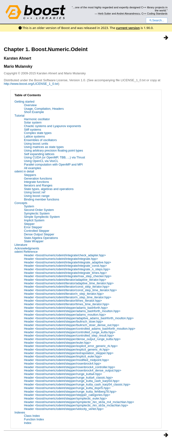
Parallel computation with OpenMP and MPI (53, 164)
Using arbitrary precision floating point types (53, 150)
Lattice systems (34, 136)
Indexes (20, 412)
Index (27, 423)
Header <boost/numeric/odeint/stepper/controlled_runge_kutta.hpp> (69, 332)
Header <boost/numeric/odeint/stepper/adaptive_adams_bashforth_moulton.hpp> (79, 318)
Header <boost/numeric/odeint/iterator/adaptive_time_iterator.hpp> (69, 283)
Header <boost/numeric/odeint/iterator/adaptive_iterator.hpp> (65, 279)
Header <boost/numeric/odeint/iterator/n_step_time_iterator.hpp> (67, 297)
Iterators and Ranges (38, 185)
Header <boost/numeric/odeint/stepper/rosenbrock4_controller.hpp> (69, 367)
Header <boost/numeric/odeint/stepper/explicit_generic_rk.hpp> (67, 349)
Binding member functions (41, 199)
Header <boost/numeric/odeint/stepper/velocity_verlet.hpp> (64, 409)
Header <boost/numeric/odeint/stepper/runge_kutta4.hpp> (63, 374)
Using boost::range (36, 196)
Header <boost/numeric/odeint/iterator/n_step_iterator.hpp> (64, 293)
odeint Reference (26, 251)
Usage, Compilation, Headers (44, 108)
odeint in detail (24, 171)
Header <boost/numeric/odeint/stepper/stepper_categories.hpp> (67, 395)
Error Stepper (33, 227)
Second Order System (39, 210)
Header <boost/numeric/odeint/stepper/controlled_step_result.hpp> (69, 335)
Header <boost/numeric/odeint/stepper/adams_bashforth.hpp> (66, 307)
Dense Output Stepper (39, 234)
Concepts (21, 203)
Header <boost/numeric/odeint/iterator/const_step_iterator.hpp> (66, 286)
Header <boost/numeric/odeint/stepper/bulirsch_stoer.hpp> (63, 321)
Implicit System (34, 220)
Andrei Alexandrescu (128, 13)
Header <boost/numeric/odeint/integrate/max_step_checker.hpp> (68, 276)
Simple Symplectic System (42, 217)
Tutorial (20, 115)
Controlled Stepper (36, 231)
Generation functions (38, 178)
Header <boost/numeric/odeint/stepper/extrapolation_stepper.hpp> (68, 353)
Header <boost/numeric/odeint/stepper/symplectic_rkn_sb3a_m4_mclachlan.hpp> (79, 402)
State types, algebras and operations (49, 189)
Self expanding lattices (39, 154)
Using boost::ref (34, 192)
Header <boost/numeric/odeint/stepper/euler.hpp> (57, 342)
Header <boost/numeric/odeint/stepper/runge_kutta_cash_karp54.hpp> (72, 381)
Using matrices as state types (44, 147)
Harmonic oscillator (37, 119)
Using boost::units (36, 143)
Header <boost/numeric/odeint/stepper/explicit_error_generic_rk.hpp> (71, 346)
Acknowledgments (27, 248)
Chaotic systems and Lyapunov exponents (52, 126)
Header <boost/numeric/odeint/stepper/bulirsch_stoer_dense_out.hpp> (71, 325)
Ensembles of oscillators (40, 140)
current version (128, 28)
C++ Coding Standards (154, 13)
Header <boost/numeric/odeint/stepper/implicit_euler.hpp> (63, 356)
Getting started (24, 101)
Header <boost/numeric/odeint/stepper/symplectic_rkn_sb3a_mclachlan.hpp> (76, 405)
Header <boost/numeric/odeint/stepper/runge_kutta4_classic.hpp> (68, 377)
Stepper (29, 224)
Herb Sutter (104, 13)
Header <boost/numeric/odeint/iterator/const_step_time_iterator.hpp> (70, 290)
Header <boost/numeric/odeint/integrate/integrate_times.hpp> (65, 273)
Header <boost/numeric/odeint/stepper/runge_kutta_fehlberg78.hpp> (70, 391)
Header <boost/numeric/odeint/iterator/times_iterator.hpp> (63, 300)
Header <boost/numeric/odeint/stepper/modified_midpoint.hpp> (66, 360)
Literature (21, 245)
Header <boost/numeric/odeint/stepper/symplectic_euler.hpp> (65, 398)
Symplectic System (37, 213)
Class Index (32, 416)
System (29, 206)
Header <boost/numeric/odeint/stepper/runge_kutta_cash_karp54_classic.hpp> (77, 384)
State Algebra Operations (41, 238)
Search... (156, 20)
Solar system (33, 122)
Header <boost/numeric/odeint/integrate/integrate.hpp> (61, 259)
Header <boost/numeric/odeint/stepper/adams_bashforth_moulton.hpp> (72, 311)
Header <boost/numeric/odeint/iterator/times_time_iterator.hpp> (66, 304)
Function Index (34, 419)
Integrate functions (36, 182)
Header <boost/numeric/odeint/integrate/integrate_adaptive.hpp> (67, 262)
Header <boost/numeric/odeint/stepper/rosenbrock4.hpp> (62, 363)
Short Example (34, 112)
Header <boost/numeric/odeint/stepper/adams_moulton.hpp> (65, 314)
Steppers (30, 175)
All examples (32, 168)
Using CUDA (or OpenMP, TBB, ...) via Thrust (54, 157)
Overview (30, 105)
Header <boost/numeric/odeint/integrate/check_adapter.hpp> (65, 255)
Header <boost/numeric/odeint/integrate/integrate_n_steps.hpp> (67, 269)
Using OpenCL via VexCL (41, 161)
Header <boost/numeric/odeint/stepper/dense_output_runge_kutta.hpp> (72, 339)
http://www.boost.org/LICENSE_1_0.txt (31, 84)
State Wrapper (34, 241)
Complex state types (38, 133)
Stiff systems (32, 129)
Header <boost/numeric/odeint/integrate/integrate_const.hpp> (65, 265)
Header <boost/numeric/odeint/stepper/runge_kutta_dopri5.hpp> (67, 388)
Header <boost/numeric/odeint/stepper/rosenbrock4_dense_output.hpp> (72, 370)
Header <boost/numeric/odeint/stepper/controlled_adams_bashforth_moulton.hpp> (79, 328)
